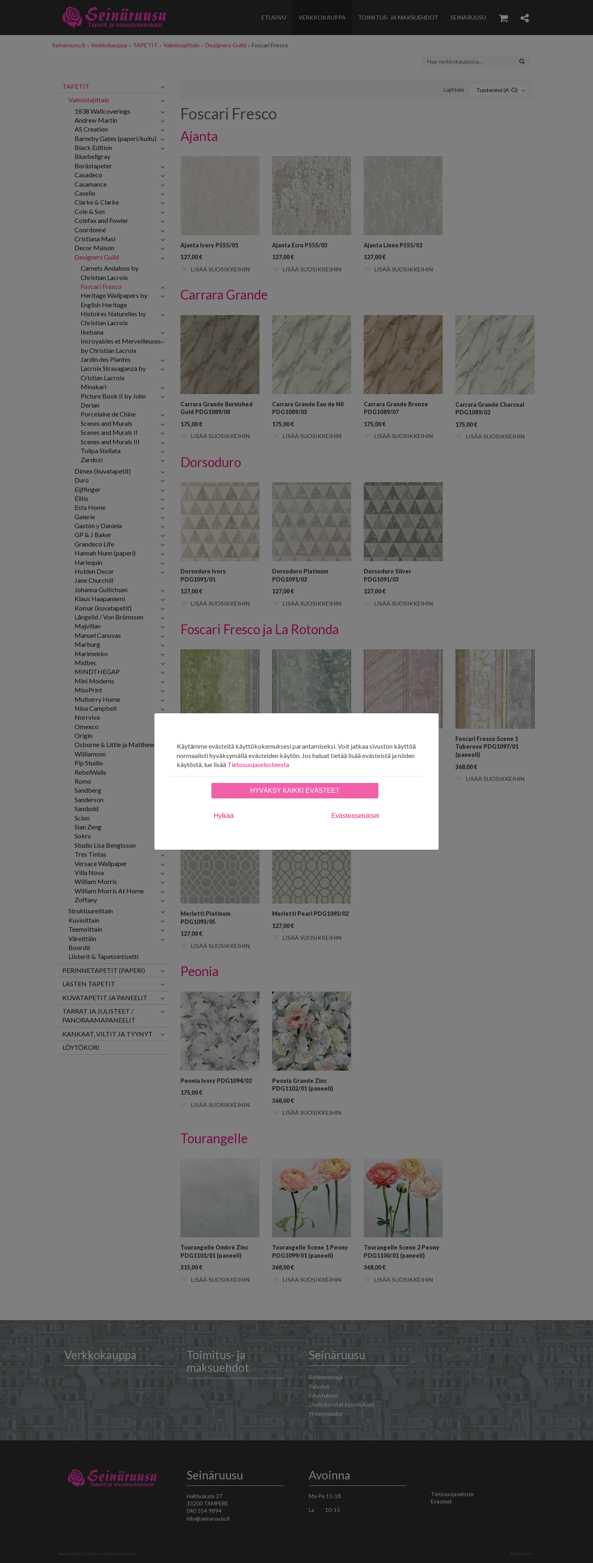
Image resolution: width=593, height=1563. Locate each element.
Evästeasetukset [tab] (355, 815)
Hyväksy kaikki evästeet (294, 790)
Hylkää (224, 815)
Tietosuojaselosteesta (258, 764)
